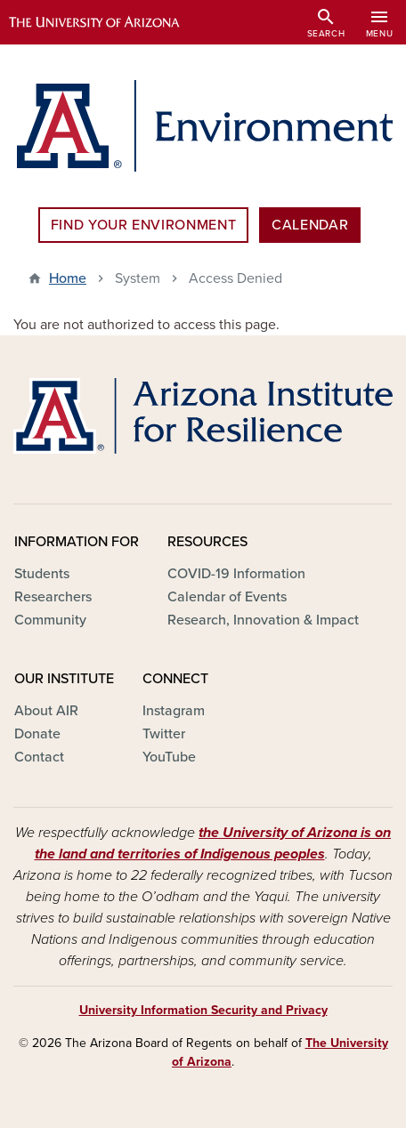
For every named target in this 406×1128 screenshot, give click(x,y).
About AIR (46, 711)
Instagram (173, 711)
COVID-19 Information (236, 574)
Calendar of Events (227, 597)
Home (67, 278)
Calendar (310, 225)
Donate (37, 734)
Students (41, 574)
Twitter (163, 734)
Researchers (53, 597)
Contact (39, 757)
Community (50, 620)
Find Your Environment (143, 225)
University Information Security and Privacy (203, 1010)
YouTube (169, 757)
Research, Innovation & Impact (263, 620)
